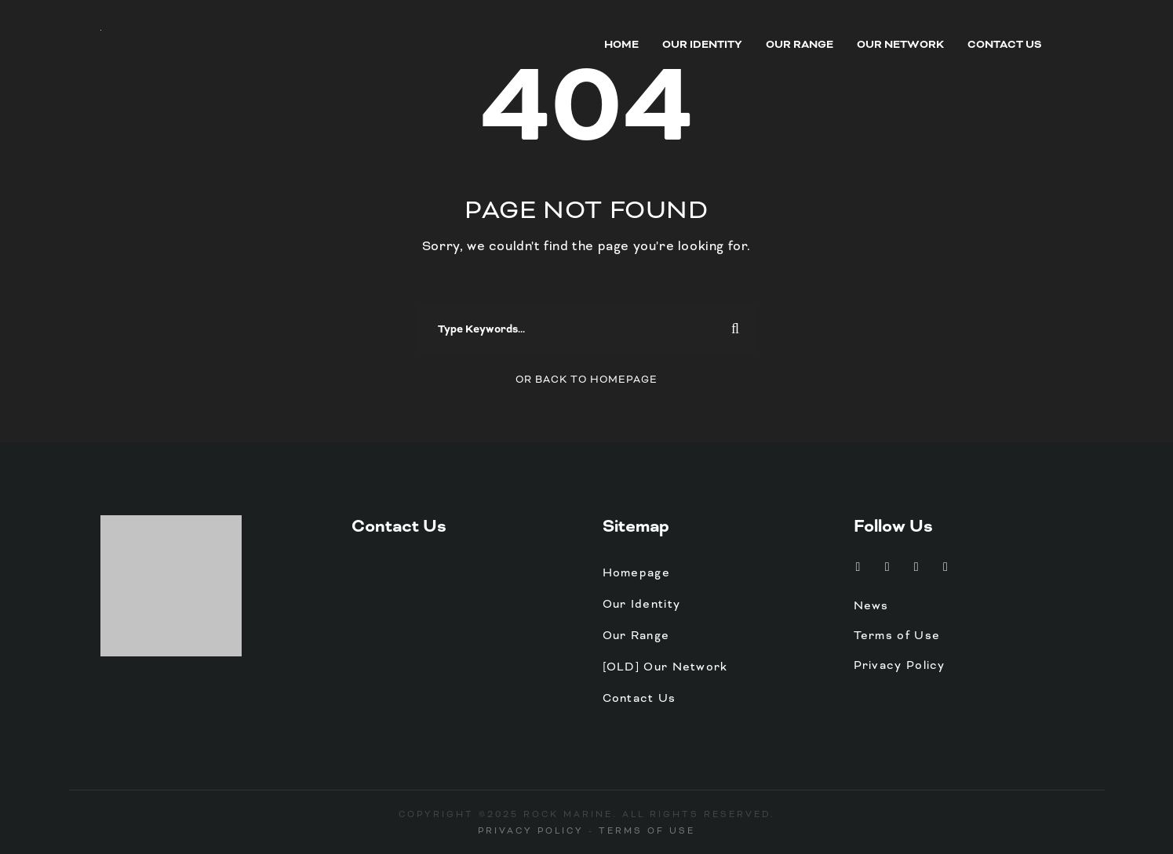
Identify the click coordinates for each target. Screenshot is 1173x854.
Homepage (636, 572)
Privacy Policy (899, 665)
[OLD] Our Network (665, 667)
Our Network (900, 45)
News (871, 605)
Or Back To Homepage (586, 379)
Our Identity (702, 45)
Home (621, 45)
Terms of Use (897, 635)
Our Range (799, 45)
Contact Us (1004, 45)
